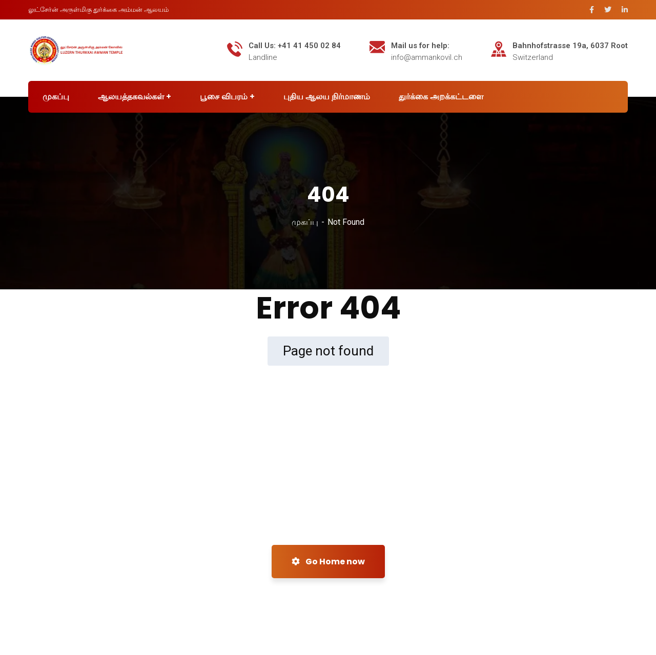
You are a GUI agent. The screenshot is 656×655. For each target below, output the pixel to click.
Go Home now (328, 561)
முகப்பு (305, 222)
